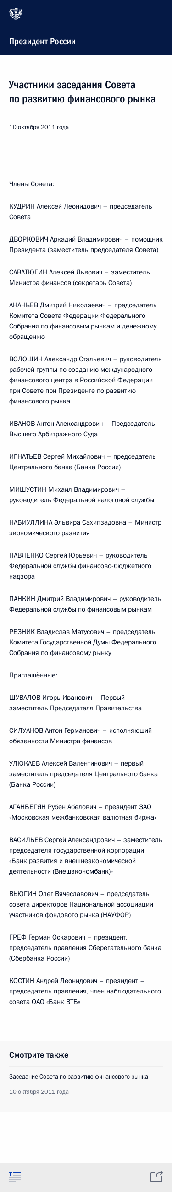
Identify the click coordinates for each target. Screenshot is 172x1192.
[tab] (15, 1177)
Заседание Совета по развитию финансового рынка (78, 1076)
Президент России (85, 27)
